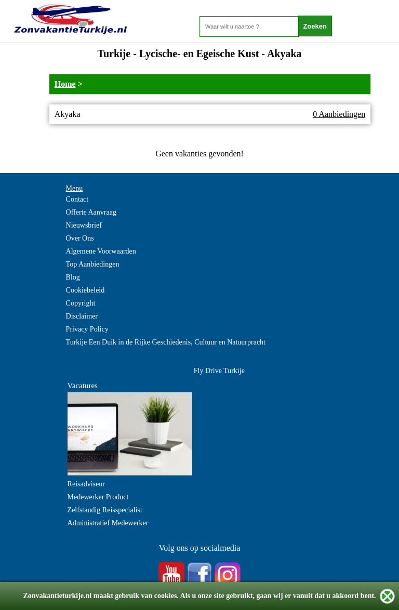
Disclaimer (82, 316)
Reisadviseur (86, 484)
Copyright (81, 303)
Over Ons (80, 238)
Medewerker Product (98, 497)
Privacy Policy (87, 329)
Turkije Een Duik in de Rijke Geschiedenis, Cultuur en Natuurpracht (165, 342)
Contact (77, 199)
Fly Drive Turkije (219, 371)
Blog (73, 277)
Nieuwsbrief (84, 225)
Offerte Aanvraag (91, 212)
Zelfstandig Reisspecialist (105, 510)
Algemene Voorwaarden (101, 251)
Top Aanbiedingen (92, 264)
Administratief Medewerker (108, 523)
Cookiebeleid (85, 290)
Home (65, 83)
